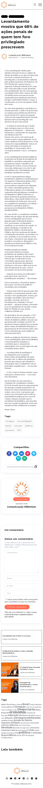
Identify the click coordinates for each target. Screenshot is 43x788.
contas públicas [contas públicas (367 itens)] (7, 707)
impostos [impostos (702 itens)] (6, 723)
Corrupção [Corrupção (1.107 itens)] (19, 706)
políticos (29, 426)
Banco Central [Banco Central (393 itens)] (16, 704)
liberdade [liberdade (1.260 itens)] (7, 727)
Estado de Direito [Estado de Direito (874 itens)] (23, 720)
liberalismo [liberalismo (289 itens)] (27, 725)
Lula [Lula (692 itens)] (13, 730)
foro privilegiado (25, 421)
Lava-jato (18, 426)
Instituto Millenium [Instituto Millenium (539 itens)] (10, 725)
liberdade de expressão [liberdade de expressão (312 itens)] (21, 728)
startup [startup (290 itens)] (19, 735)
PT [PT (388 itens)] (31, 733)
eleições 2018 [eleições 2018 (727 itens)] (11, 718)
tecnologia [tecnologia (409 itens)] (30, 735)
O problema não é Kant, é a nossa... (16, 636)
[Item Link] (9, 669)
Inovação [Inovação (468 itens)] (35, 723)
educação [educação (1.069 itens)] (13, 715)
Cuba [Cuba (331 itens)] (15, 710)
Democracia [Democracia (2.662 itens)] (26, 709)
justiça (8, 426)
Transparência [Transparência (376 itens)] (6, 737)
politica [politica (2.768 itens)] (24, 732)
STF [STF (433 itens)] (23, 735)
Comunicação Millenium (20, 55)
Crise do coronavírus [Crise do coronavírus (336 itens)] (33, 707)
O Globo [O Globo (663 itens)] (31, 730)
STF (19, 430)
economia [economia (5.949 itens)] (17, 712)
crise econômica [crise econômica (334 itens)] (7, 710)
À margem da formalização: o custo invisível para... (29, 684)
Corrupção (10, 421)
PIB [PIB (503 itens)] (16, 733)
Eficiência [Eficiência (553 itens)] (23, 715)
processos (10, 430)
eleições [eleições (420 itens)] (31, 715)
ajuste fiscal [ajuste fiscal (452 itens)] (6, 704)
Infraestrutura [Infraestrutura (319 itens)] (25, 723)
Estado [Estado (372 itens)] (10, 720)
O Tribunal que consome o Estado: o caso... (30, 668)
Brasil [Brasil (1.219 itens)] (26, 704)
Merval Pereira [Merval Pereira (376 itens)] (21, 730)
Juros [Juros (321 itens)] (21, 725)
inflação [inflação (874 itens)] (15, 722)
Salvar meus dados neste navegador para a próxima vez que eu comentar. (21, 600)
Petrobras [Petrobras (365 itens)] (11, 733)
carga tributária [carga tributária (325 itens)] (36, 704)
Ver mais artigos (21, 499)
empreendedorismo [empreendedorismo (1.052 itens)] (29, 718)
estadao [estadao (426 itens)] (4, 720)
